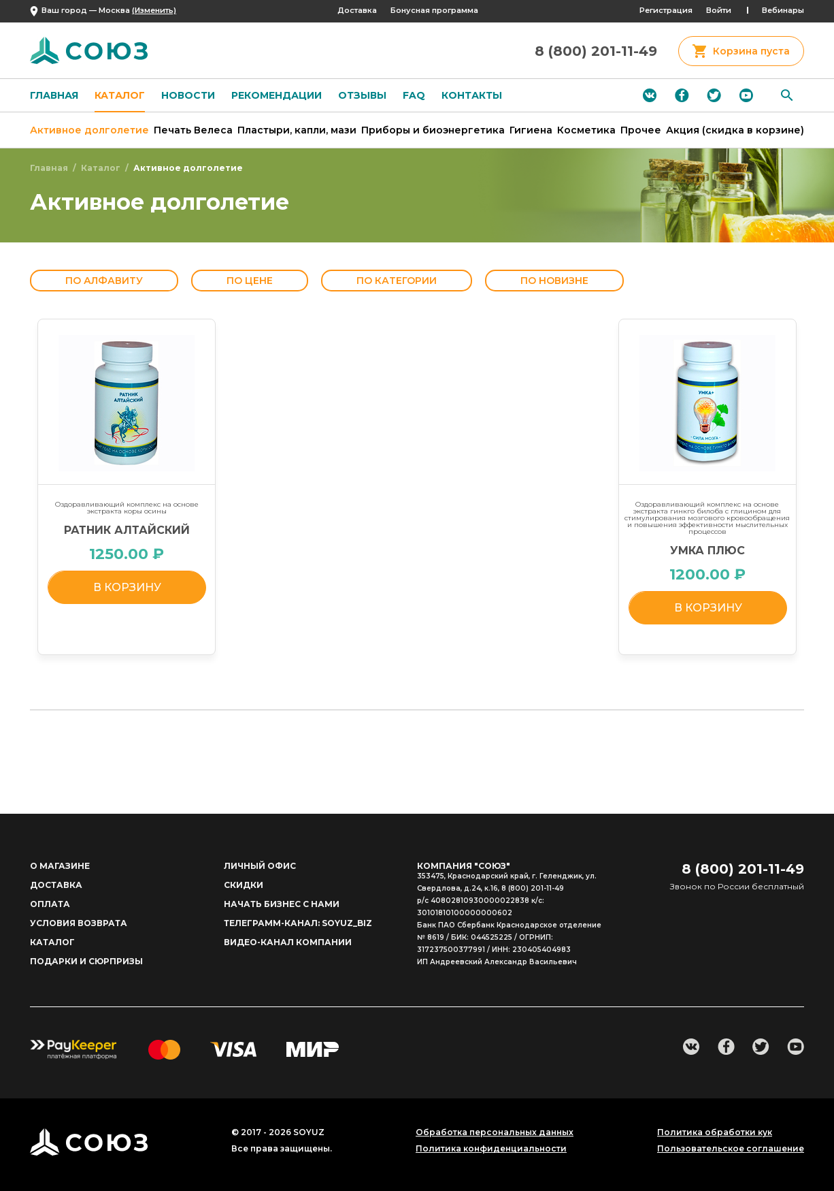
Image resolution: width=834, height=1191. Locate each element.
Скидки (243, 885)
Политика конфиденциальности (491, 1149)
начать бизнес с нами (281, 904)
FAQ (414, 95)
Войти (718, 10)
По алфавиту (104, 280)
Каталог (120, 95)
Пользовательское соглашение (730, 1149)
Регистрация (666, 10)
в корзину (127, 587)
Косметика (586, 130)
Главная (54, 95)
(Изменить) (154, 10)
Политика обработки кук (714, 1132)
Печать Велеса (193, 130)
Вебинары (783, 10)
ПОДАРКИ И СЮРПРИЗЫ (86, 961)
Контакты (471, 95)
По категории (396, 280)
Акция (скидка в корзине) (735, 130)
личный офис (260, 866)
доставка (56, 885)
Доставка (357, 10)
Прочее (640, 130)
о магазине (60, 866)
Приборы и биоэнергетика (433, 130)
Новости (188, 95)
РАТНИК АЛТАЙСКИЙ (127, 530)
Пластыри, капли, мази (296, 130)
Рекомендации (276, 95)
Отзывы (362, 95)
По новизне (554, 280)
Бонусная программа (434, 10)
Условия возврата (78, 923)
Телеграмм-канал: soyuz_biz (298, 923)
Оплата (50, 904)
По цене (250, 280)
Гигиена (531, 130)
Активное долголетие (89, 130)
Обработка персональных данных (494, 1132)
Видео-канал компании (288, 942)
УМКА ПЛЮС (707, 550)
